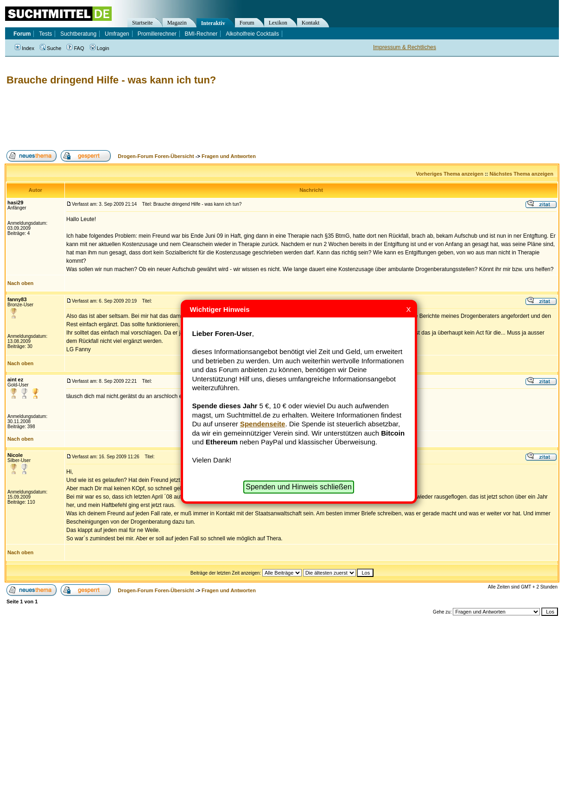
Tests (45, 34)
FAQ (75, 48)
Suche (50, 48)
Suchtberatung (78, 34)
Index (24, 48)
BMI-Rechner (201, 34)
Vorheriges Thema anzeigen (449, 174)
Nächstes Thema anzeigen (521, 174)
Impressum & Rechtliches (404, 47)
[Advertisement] (173, 118)
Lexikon (278, 22)
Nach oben (20, 283)
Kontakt (311, 22)
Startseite (142, 22)
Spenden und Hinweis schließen (299, 487)
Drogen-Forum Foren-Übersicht (156, 156)
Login (99, 48)
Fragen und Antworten (229, 156)
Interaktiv (213, 23)
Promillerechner (157, 34)
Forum (247, 22)
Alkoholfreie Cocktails (252, 34)
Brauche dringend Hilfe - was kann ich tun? (111, 80)
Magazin (177, 22)
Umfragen (117, 34)
